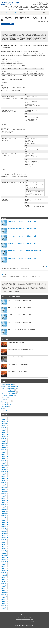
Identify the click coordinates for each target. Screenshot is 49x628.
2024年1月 (3, 463)
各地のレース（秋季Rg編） (29, 7)
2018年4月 (3, 585)
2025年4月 (3, 436)
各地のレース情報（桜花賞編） (41, 6)
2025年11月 (4, 425)
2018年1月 (3, 590)
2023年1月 (3, 485)
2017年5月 (3, 605)
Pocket (32, 621)
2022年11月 (4, 489)
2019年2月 (3, 570)
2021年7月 (3, 517)
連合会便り (21, 9)
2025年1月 (3, 441)
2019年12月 (4, 552)
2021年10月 (4, 513)
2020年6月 (3, 540)
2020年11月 (4, 531)
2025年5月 (3, 434)
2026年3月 (3, 418)
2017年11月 (4, 594)
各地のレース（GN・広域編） (15, 7)
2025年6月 (3, 432)
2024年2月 (3, 462)
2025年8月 (3, 429)
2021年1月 (3, 528)
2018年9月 (3, 577)
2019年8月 (3, 559)
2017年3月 (3, 608)
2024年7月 (3, 452)
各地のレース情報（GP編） (26, 6)
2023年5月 (3, 478)
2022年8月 (3, 495)
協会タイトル (40, 7)
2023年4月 (3, 480)
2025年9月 (3, 427)
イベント (46, 9)
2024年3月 (3, 460)
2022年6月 (3, 498)
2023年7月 (3, 474)
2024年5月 (3, 456)
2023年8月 (3, 473)
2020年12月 (4, 530)
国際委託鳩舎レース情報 (42, 3)
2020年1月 (3, 550)
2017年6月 (3, 603)
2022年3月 (3, 504)
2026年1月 (3, 421)
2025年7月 (3, 430)
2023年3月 (3, 482)
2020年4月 (3, 544)
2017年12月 (4, 592)
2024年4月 (3, 458)
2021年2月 (3, 526)
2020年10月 (4, 533)
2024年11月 (4, 445)
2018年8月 (3, 579)
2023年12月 (4, 465)
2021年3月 (3, 524)
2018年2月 (3, 588)
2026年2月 (3, 419)
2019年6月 (3, 563)
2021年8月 (3, 515)
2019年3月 (3, 568)
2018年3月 (3, 586)
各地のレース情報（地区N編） (12, 6)
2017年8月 (3, 599)
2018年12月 (4, 574)
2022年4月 (3, 502)
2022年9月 (3, 493)
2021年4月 (3, 522)
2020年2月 (3, 548)
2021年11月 (4, 511)
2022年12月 (4, 487)
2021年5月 (3, 520)
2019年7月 (3, 561)
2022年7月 (3, 496)
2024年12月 (4, 443)
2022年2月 (3, 506)
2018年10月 (4, 575)
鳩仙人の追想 (37, 9)
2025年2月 (3, 440)
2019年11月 (4, 553)
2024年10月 (4, 447)
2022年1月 (3, 507)
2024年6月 (3, 454)
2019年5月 (3, 564)
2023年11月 (4, 467)
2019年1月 (3, 572)
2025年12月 (4, 423)
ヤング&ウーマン (29, 9)
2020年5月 (3, 542)
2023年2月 (3, 484)
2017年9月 (3, 597)
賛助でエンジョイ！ (13, 9)
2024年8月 (3, 451)
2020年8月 (3, 537)
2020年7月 (3, 539)
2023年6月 (3, 476)
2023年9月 (3, 471)
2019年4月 (3, 566)
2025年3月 (3, 438)
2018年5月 (3, 583)
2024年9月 (3, 449)
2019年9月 (3, 557)
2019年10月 (4, 555)
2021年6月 (3, 518)
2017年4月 (3, 607)
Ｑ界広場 (46, 7)
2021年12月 (4, 509)
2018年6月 (3, 581)
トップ (2, 12)
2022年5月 (3, 500)
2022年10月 (4, 491)
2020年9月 (3, 535)
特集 (42, 9)
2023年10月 (4, 469)
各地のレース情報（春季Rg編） (40, 4)
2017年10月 (4, 596)
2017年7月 (3, 601)
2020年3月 (3, 546)
